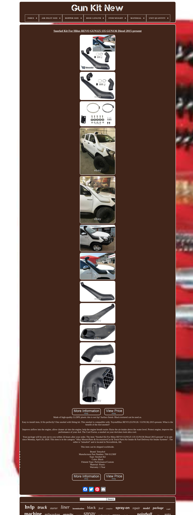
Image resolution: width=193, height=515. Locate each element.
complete (109, 509)
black (91, 507)
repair (136, 508)
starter (54, 508)
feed (101, 508)
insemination (78, 508)
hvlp (30, 507)
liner (65, 507)
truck (42, 507)
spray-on (122, 508)
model (146, 508)
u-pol (168, 509)
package (158, 508)
